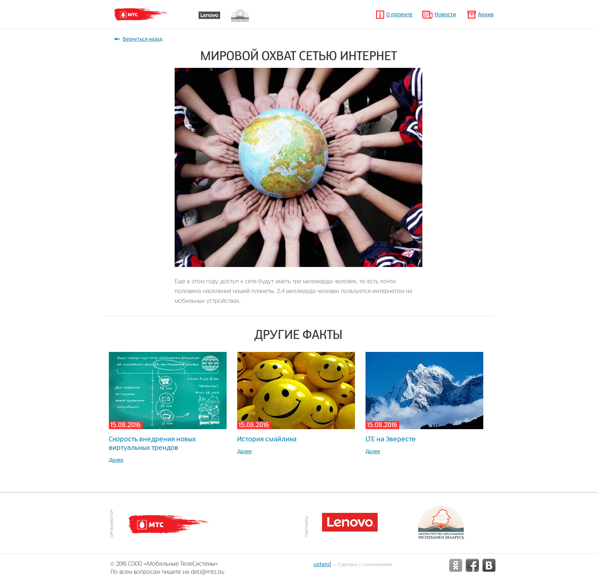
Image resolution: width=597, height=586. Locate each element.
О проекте (399, 14)
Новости (445, 14)
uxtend (322, 564)
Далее (116, 460)
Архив (485, 14)
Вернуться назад (142, 39)
